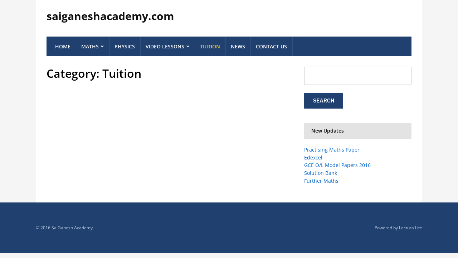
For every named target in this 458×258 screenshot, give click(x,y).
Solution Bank (320, 172)
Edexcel (313, 157)
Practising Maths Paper (332, 149)
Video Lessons (165, 46)
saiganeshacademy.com (110, 16)
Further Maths (321, 180)
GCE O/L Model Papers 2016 (337, 165)
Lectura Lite (410, 228)
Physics (124, 46)
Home (62, 46)
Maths (90, 46)
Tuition (210, 46)
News (238, 46)
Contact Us (271, 46)
